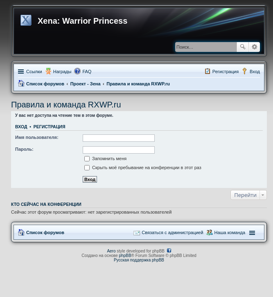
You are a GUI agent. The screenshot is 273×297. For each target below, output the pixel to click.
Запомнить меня (105, 158)
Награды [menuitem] (62, 71)
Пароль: (24, 149)
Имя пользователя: (37, 137)
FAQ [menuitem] (86, 71)
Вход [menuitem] (255, 71)
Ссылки (34, 71)
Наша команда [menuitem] (229, 232)
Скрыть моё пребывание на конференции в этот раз (142, 167)
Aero (111, 251)
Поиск (243, 47)
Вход (21, 126)
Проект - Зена (85, 83)
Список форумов (45, 83)
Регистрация (49, 126)
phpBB (125, 255)
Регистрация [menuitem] (225, 71)
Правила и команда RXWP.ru (138, 83)
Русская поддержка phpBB (139, 260)
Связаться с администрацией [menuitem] (172, 232)
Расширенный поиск (254, 47)
